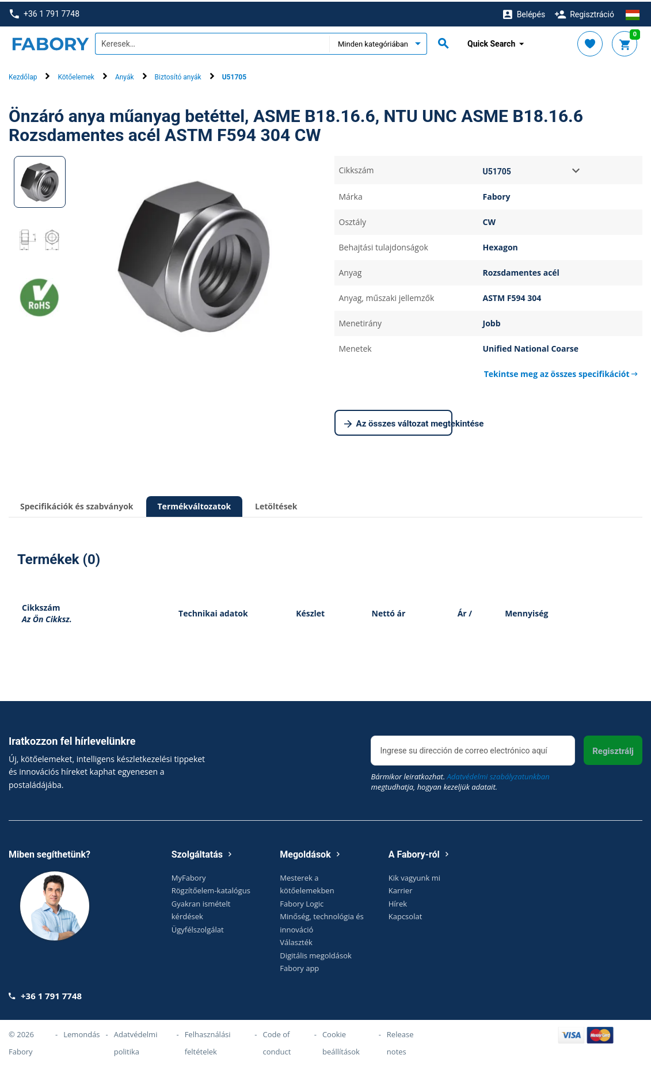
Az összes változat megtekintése (398, 422)
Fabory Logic (301, 901)
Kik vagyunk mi (414, 875)
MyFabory (189, 875)
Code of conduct (277, 1041)
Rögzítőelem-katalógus (211, 889)
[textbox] (212, 42)
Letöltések (276, 504)
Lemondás (81, 1032)
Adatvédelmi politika (136, 1041)
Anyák (124, 75)
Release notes (400, 1041)
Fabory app (299, 966)
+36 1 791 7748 (44, 12)
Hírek (398, 901)
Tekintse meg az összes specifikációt (561, 372)
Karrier (401, 889)
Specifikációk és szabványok (77, 504)
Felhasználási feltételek (208, 1041)
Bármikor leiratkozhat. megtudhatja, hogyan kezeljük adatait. (460, 779)
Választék (296, 940)
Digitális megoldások (316, 953)
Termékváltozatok (194, 504)
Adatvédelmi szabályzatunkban (498, 774)
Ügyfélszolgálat (198, 927)
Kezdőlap (23, 75)
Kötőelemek (76, 75)
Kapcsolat (405, 914)
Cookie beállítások (341, 1041)
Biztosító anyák (178, 75)
